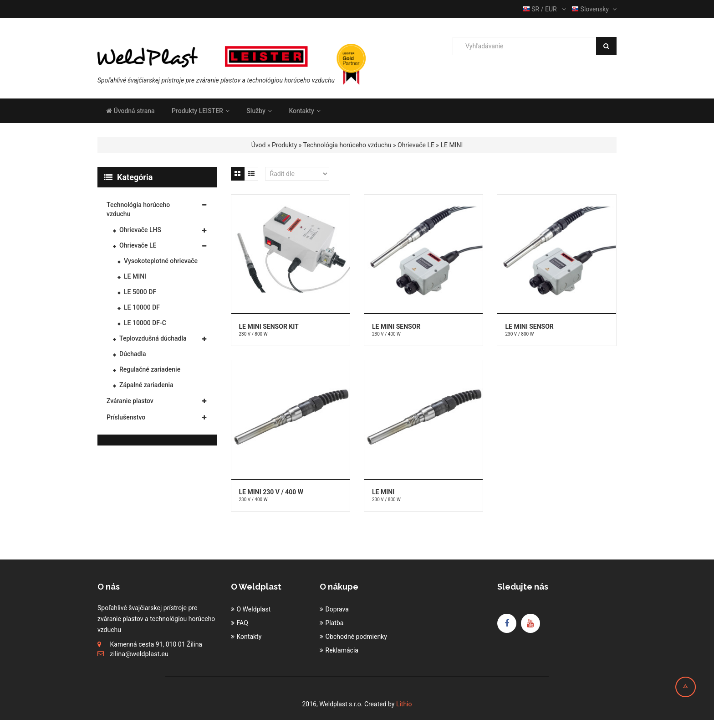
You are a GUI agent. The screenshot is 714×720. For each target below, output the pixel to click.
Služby (259, 110)
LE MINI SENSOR (396, 326)
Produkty (284, 145)
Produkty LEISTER (201, 110)
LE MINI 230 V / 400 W (271, 492)
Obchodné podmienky (356, 636)
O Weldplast (254, 609)
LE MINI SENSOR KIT (269, 326)
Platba (335, 623)
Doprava (337, 609)
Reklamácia (342, 650)
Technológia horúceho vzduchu (347, 145)
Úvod (258, 145)
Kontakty (304, 110)
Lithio (404, 704)
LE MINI (451, 145)
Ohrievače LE (416, 145)
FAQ (242, 623)
